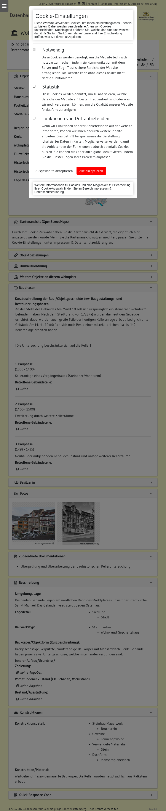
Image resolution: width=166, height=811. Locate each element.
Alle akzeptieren (91, 171)
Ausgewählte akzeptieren (54, 171)
